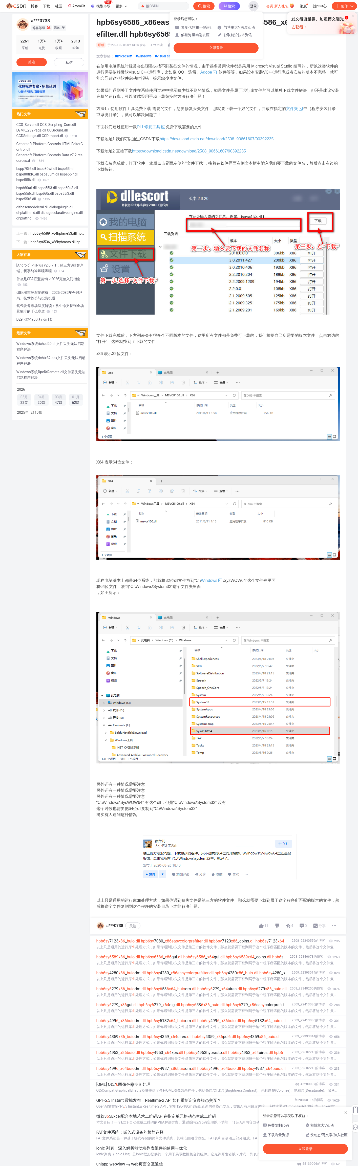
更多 (121, 6)
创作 (344, 6)
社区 (58, 6)
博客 (34, 6)
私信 (69, 62)
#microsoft (124, 56)
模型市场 (101, 5)
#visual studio (166, 56)
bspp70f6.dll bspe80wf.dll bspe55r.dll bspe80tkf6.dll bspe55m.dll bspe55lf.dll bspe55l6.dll (47, 174)
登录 (253, 6)
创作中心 (319, 6)
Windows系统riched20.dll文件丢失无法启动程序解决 (50, 346)
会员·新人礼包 (280, 5)
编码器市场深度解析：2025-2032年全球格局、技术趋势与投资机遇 (49, 295)
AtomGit (76, 6)
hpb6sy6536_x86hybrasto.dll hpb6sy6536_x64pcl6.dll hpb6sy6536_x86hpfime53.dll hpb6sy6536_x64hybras (57, 242)
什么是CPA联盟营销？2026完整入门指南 (48, 282)
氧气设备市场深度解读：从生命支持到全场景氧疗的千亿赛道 (50, 308)
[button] (42, 103)
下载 (46, 6)
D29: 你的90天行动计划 (34, 319)
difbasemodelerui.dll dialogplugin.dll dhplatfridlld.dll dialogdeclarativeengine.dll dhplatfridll (49, 212)
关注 (132, 926)
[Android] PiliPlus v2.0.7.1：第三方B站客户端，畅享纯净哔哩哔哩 (49, 268)
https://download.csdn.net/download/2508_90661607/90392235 (216, 139)
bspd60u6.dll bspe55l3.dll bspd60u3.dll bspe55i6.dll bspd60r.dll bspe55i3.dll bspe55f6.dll (47, 193)
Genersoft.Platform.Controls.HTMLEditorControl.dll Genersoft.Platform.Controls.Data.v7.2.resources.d (49, 152)
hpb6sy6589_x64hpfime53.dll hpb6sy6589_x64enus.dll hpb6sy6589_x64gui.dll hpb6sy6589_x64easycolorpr (57, 233)
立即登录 (216, 48)
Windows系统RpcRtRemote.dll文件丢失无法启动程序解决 (51, 375)
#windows (143, 56)
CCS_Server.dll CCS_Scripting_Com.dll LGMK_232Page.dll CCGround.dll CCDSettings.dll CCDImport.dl (46, 130)
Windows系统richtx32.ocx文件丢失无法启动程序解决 (51, 360)
